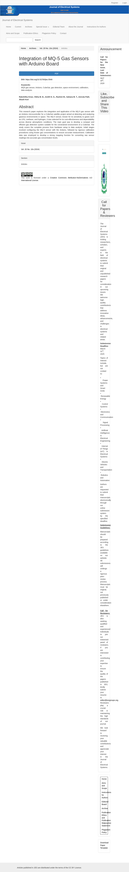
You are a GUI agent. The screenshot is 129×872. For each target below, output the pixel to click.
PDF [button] (56, 74)
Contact (63, 33)
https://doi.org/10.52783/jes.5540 (38, 79)
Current (18, 27)
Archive (105, 808)
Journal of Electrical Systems (17, 20)
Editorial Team (58, 27)
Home (8, 27)
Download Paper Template (104, 845)
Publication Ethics (30, 33)
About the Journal (75, 27)
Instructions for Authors (96, 27)
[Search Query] (19, 40)
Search (38, 40)
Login (124, 3)
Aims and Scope (13, 33)
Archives (28, 27)
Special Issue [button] (42, 27)
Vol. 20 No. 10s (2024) (49, 48)
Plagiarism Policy (49, 33)
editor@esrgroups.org (109, 700)
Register (114, 3)
